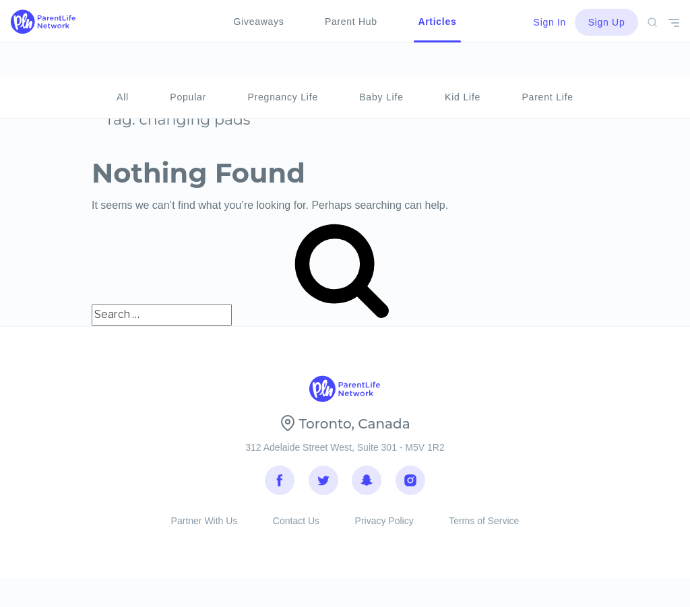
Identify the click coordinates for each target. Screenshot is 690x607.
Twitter (323, 484)
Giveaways (259, 21)
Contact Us (296, 531)
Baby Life (381, 64)
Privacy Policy (384, 531)
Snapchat (366, 484)
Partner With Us (204, 531)
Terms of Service (484, 531)
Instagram (410, 484)
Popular (188, 64)
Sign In (550, 22)
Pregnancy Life (282, 64)
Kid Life (462, 64)
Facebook (279, 484)
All (123, 64)
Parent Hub (351, 21)
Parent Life (547, 64)
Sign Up (606, 22)
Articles (437, 21)
